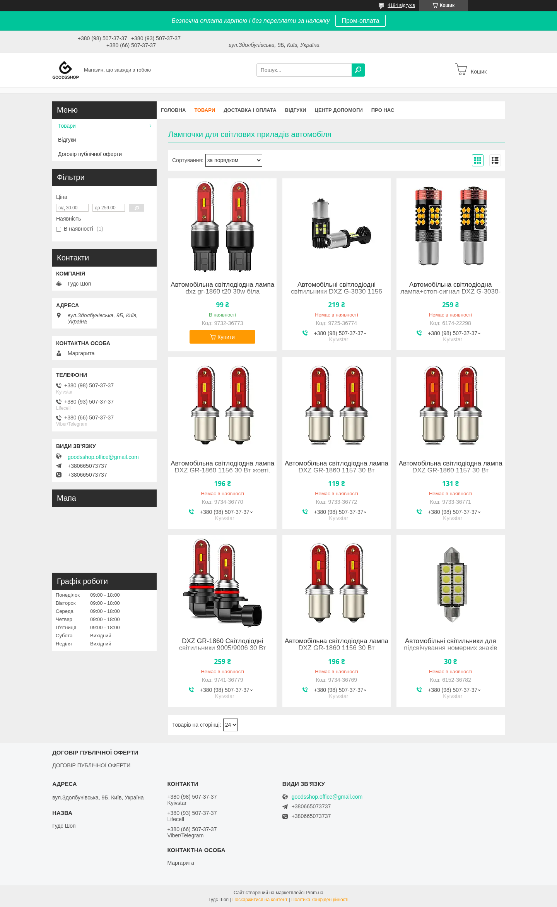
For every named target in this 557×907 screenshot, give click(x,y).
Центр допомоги (339, 110)
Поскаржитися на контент (259, 899)
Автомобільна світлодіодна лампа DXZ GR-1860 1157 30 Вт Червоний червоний (450, 470)
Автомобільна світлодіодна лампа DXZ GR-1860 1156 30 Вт (336, 645)
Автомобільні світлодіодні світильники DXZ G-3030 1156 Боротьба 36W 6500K (336, 291)
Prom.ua (314, 892)
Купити (226, 337)
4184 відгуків (401, 5)
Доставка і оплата (250, 110)
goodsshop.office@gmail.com (103, 457)
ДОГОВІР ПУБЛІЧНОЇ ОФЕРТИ (91, 765)
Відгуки (295, 110)
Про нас (382, 110)
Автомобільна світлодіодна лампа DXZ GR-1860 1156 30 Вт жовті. (222, 467)
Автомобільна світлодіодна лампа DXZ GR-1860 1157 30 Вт (336, 467)
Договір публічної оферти (90, 154)
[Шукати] (358, 70)
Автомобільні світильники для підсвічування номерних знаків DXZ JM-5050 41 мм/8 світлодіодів (450, 648)
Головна (173, 110)
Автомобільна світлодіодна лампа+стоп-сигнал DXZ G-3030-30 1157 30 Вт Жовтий (450, 291)
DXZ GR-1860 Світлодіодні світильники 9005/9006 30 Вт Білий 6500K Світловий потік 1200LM (222, 652)
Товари (204, 110)
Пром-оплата (360, 20)
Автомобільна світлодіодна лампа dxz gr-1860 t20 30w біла (222, 288)
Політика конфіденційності (320, 899)
